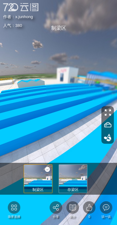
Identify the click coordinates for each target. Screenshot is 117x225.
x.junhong (19, 16)
